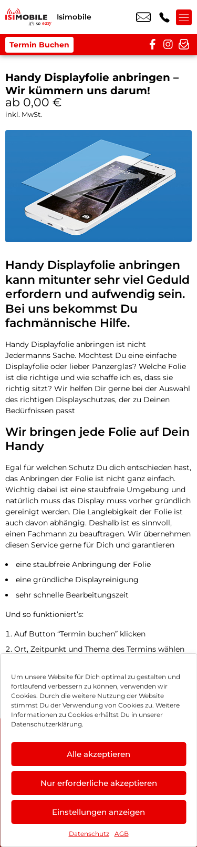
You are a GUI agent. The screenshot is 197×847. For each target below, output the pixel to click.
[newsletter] (184, 45)
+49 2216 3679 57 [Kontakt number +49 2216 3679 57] (164, 17)
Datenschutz (89, 834)
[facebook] (152, 45)
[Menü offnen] (184, 17)
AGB (122, 834)
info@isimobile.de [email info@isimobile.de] (143, 17)
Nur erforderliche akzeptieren (98, 783)
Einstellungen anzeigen (98, 812)
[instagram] (168, 45)
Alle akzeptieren (98, 754)
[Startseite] (28, 17)
